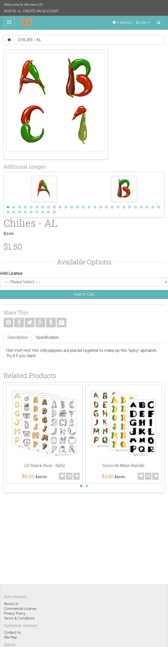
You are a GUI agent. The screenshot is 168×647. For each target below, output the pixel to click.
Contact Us (12, 632)
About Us (11, 604)
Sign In (10, 11)
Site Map (10, 637)
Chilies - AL (29, 39)
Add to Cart (84, 294)
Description (17, 337)
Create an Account (41, 11)
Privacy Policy (15, 613)
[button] (130, 23)
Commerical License (20, 609)
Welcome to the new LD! (23, 5)
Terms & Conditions (19, 618)
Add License (11, 273)
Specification (47, 337)
